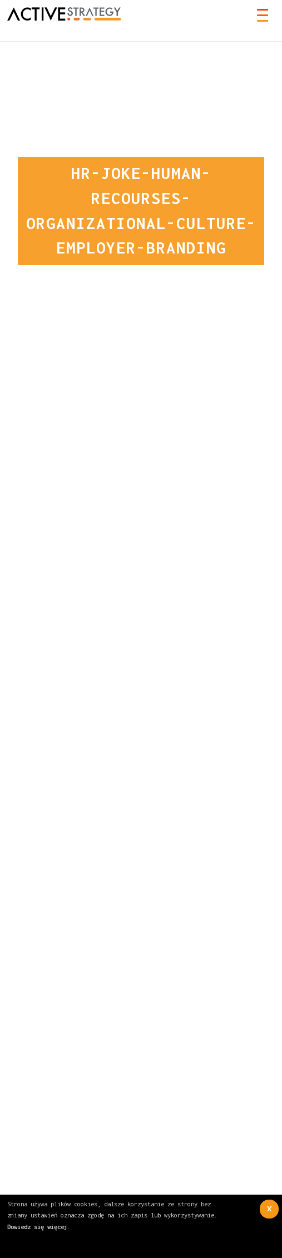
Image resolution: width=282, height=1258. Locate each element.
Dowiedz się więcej (37, 1226)
